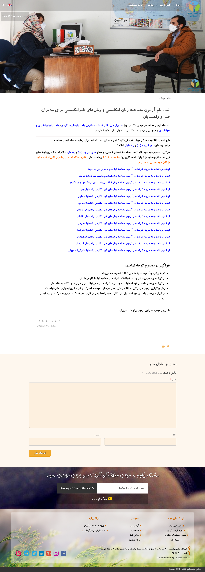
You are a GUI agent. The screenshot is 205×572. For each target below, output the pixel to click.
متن (172, 379)
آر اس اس (134, 526)
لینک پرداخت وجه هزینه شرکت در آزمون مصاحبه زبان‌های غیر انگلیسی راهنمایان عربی (124, 203)
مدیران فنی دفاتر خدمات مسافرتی (104, 125)
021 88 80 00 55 (178, 553)
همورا (171, 569)
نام (174, 435)
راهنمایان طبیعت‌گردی (73, 125)
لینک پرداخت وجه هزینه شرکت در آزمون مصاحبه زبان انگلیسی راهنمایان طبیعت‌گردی (124, 176)
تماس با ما (134, 535)
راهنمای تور (175, 540)
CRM (177, 569)
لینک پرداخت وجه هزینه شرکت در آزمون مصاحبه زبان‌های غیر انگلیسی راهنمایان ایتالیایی (123, 237)
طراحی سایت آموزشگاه (191, 569)
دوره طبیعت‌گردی (175, 531)
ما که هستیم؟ (135, 5)
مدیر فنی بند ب (175, 526)
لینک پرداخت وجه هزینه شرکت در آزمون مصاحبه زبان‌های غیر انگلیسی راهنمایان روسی (124, 223)
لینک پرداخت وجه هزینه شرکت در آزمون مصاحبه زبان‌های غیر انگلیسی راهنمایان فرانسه (123, 230)
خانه (177, 5)
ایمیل (97, 435)
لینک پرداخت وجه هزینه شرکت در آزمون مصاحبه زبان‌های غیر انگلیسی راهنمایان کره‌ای (123, 210)
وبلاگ (151, 5)
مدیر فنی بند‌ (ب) (145, 145)
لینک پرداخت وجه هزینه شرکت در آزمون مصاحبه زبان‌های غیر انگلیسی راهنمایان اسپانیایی (122, 243)
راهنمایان (129, 145)
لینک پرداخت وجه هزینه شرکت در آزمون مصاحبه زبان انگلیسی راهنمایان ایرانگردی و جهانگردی (119, 183)
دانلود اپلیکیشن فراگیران (93, 530)
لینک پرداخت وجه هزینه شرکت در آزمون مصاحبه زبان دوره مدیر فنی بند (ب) (129, 169)
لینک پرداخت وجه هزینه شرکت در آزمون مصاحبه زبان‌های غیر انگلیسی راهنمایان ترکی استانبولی (119, 250)
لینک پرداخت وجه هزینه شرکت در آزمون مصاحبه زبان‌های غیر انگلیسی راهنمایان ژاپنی (123, 196)
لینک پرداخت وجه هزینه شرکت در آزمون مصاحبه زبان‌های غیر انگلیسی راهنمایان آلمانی (123, 216)
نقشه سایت (134, 531)
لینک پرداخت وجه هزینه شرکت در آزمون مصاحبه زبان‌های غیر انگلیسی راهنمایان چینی (124, 189)
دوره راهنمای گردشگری (175, 535)
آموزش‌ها (165, 5)
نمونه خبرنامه (102, 498)
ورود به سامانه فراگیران (94, 526)
